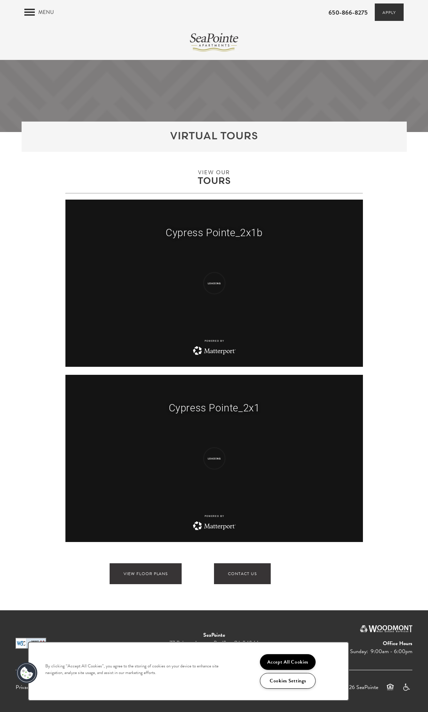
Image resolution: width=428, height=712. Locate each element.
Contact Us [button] (242, 574)
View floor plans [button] (146, 574)
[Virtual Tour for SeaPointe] (214, 283)
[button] (389, 12)
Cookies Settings (288, 680)
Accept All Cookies (287, 662)
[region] (188, 671)
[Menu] (39, 12)
